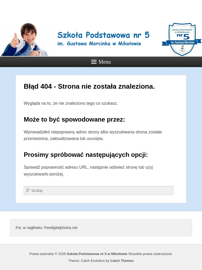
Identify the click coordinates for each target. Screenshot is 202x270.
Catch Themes (122, 261)
